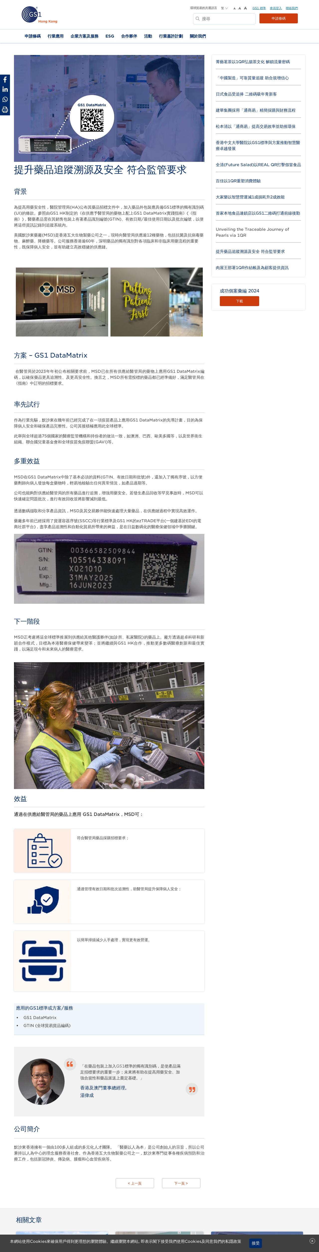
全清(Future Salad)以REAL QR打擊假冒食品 (258, 164)
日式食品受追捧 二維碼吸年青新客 (246, 94)
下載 (239, 301)
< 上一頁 (135, 1184)
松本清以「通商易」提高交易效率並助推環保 (256, 126)
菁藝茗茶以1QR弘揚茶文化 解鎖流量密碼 (253, 61)
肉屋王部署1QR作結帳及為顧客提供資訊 (252, 267)
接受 (256, 1243)
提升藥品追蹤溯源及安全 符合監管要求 (250, 251)
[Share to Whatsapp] (5, 99)
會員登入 (276, 8)
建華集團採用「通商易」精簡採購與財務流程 (256, 110)
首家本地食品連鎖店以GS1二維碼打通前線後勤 (258, 213)
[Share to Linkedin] (5, 89)
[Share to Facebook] (5, 80)
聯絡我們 (292, 8)
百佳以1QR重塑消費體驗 (238, 181)
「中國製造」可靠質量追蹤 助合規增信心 (252, 78)
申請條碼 (279, 18)
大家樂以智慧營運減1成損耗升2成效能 (250, 197)
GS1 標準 (259, 8)
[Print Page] (5, 109)
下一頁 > (181, 1184)
